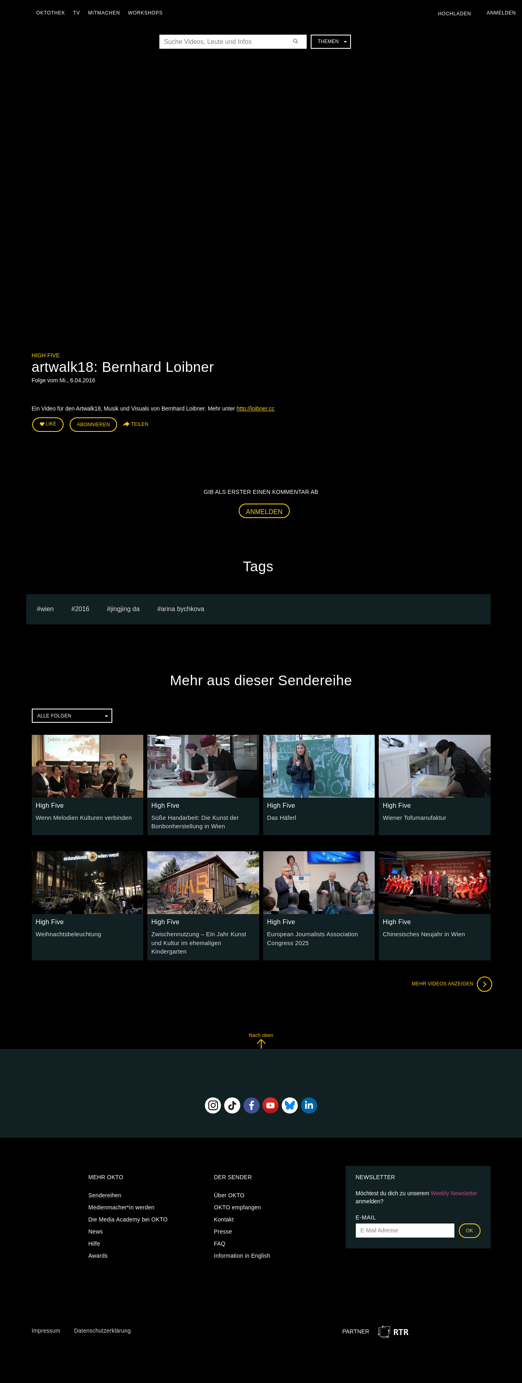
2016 (82, 607)
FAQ (220, 1232)
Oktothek (52, 13)
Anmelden (264, 510)
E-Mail (366, 1206)
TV (78, 13)
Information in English (242, 1244)
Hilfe (94, 1232)
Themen (332, 41)
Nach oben (261, 1029)
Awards (98, 1244)
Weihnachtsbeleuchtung (67, 932)
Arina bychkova (182, 607)
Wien (47, 607)
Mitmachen (106, 13)
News (96, 1220)
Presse (223, 1220)
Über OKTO (229, 1183)
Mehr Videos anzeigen (450, 972)
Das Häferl (281, 816)
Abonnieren (93, 424)
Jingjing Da (125, 607)
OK (469, 1219)
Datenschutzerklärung (102, 1319)
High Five (46, 355)
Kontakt (224, 1208)
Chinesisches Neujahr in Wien (422, 932)
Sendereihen (105, 1183)
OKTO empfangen (237, 1195)
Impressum (46, 1319)
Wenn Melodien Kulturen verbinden (81, 816)
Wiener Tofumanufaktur (413, 816)
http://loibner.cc (255, 408)
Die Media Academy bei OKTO (128, 1208)
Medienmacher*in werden (122, 1195)
